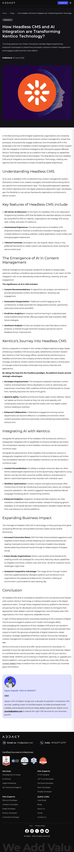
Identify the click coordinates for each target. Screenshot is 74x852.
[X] (37, 831)
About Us (41, 809)
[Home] (8, 3)
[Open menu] (70, 3)
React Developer (43, 787)
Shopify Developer (44, 792)
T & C (31, 826)
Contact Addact (9, 663)
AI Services (6, 779)
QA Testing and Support (11, 787)
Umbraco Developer (10, 804)
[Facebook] (27, 831)
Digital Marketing (9, 783)
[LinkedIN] (42, 831)
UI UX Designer (43, 775)
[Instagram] (32, 831)
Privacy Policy (40, 826)
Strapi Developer (8, 809)
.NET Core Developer (45, 779)
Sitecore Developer (9, 800)
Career (40, 813)
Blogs (12, 13)
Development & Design (11, 775)
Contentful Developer (10, 817)
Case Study (41, 800)
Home (4, 13)
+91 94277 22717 (58, 743)
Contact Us (63, 3)
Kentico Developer (9, 813)
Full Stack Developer (45, 783)
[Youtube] (47, 831)
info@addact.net (25, 743)
